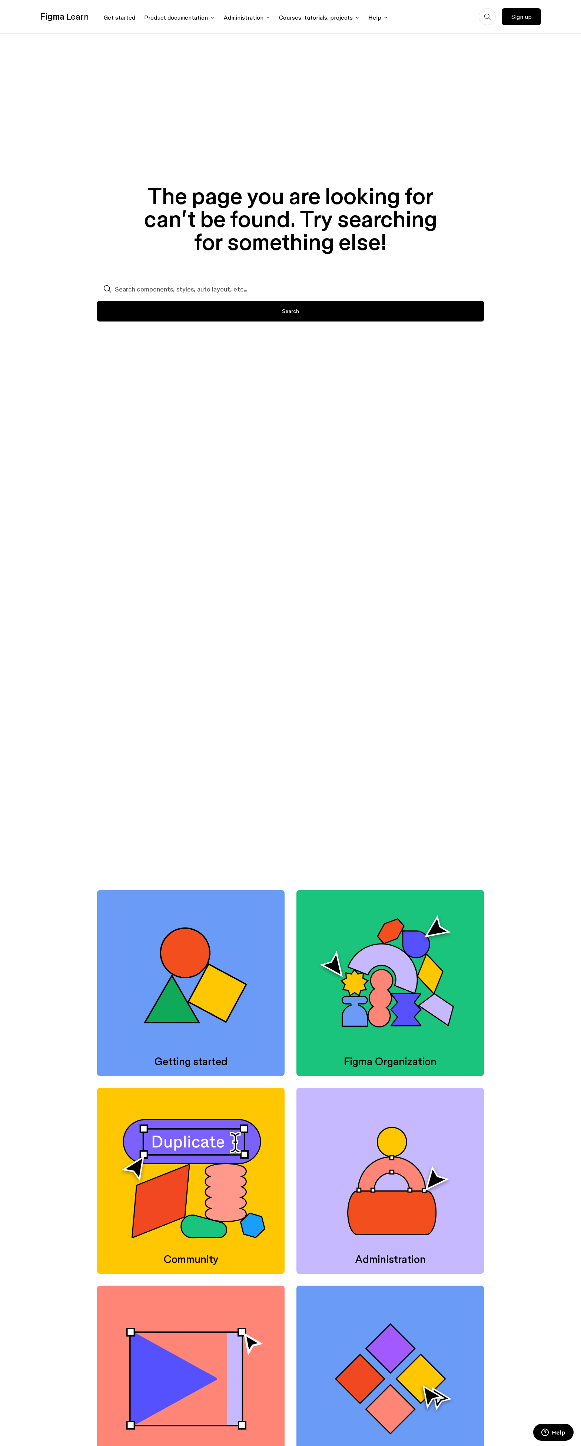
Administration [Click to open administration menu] (243, 17)
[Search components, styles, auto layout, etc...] (290, 289)
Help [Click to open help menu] (374, 17)
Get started (119, 17)
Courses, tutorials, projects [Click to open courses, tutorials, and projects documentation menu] (316, 17)
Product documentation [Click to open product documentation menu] (176, 17)
